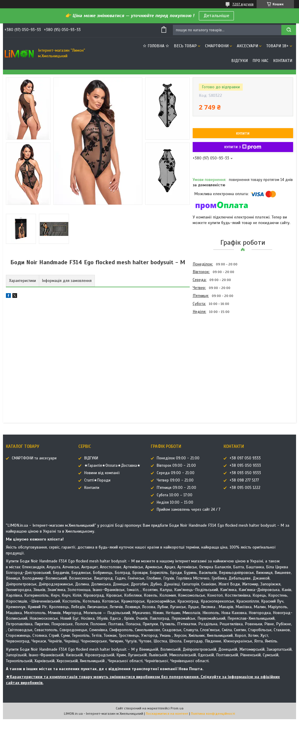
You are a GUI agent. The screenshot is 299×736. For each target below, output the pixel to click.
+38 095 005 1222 (244, 487)
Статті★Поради (97, 480)
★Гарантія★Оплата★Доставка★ (112, 465)
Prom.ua (177, 708)
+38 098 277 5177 (244, 480)
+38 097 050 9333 (245, 458)
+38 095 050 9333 (245, 465)
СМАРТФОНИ (217, 45)
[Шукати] (288, 30)
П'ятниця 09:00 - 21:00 (176, 487)
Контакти (282, 60)
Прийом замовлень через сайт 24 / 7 (188, 509)
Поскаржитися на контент (167, 713)
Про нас (260, 60)
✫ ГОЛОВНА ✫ (156, 45)
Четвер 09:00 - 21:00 (175, 480)
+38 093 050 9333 (245, 473)
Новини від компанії (102, 473)
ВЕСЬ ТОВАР (185, 45)
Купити (243, 133)
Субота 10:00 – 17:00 (174, 495)
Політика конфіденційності (213, 713)
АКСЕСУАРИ (247, 45)
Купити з (242, 147)
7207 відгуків (243, 4)
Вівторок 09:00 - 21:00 (176, 465)
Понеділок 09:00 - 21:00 (178, 458)
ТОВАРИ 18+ (277, 45)
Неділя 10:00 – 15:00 (175, 502)
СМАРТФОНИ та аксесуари (34, 458)
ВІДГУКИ (239, 60)
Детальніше (216, 16)
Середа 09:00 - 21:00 (175, 473)
